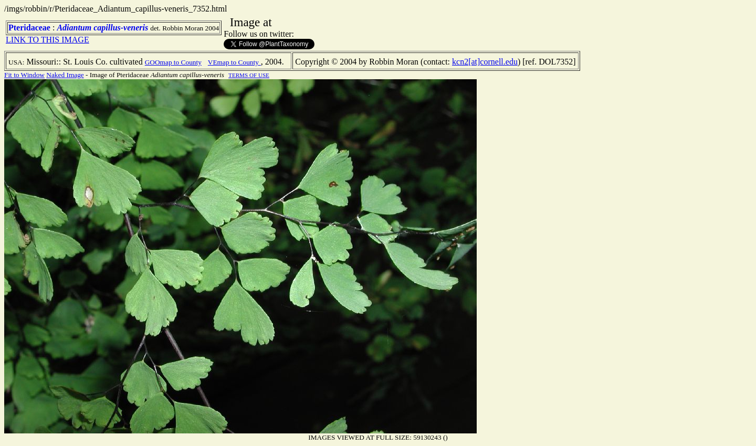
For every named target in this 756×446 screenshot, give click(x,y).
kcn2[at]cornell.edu (485, 61)
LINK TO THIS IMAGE (47, 39)
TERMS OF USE (248, 75)
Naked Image (64, 75)
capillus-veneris (120, 27)
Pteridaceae (29, 27)
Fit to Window (24, 75)
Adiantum (74, 27)
